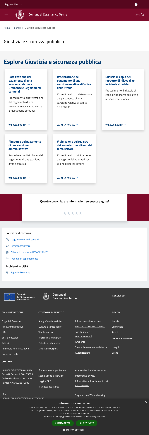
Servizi (17, 28)
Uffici (4, 332)
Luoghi (115, 347)
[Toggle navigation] (6, 14)
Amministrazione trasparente (90, 370)
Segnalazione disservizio (50, 375)
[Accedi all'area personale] (136, 4)
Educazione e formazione (88, 321)
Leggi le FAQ (44, 381)
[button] (74, 429)
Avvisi (115, 332)
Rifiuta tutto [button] (86, 423)
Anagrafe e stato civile (50, 321)
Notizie (115, 321)
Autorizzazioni (82, 352)
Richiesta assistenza (48, 386)
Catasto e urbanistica (49, 343)
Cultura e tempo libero (50, 326)
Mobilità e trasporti (48, 348)
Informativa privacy (85, 375)
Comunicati (117, 326)
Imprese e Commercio (49, 337)
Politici (5, 343)
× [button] (145, 402)
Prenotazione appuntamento (53, 370)
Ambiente (80, 342)
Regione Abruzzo (13, 4)
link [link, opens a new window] (103, 416)
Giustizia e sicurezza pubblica (90, 326)
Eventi (115, 352)
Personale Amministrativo (15, 348)
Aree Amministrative (12, 326)
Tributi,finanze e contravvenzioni (83, 334)
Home (7, 28)
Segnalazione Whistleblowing (90, 395)
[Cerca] (142, 14)
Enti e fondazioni (10, 337)
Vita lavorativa (45, 332)
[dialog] (74, 417)
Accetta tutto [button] (62, 423)
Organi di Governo (11, 321)
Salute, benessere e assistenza (91, 347)
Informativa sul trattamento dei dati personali (91, 383)
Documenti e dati (10, 354)
